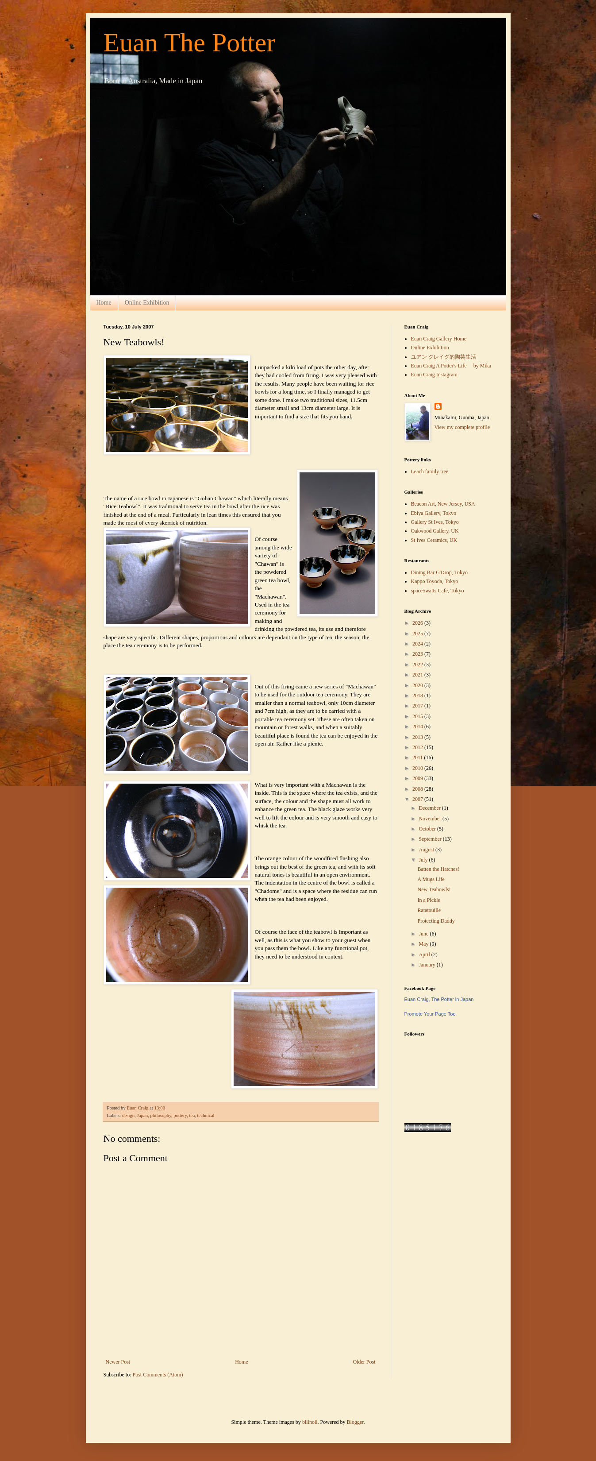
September (430, 839)
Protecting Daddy (435, 921)
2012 (418, 747)
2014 (418, 726)
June (424, 934)
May (424, 944)
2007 (418, 799)
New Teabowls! (433, 889)
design (128, 1115)
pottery (180, 1115)
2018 (418, 695)
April (425, 954)
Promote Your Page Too (430, 1014)
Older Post (364, 1362)
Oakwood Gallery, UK (435, 531)
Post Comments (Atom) (158, 1375)
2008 (418, 789)
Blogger (355, 1422)
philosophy (160, 1115)
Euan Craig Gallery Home (439, 339)
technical (206, 1115)
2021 (418, 675)
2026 (418, 623)
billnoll (310, 1422)
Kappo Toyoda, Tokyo (434, 581)
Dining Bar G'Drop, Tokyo (439, 572)
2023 (418, 654)
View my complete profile (462, 427)
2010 (418, 768)
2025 (418, 633)
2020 (418, 685)
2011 (418, 757)
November (430, 819)
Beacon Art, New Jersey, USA (443, 504)
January (427, 965)
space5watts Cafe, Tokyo (437, 590)
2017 (418, 706)
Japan (142, 1115)
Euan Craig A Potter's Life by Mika (451, 366)
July (424, 860)
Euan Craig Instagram (434, 374)
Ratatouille (429, 910)
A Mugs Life (430, 879)
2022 (418, 664)
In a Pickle (428, 900)
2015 (418, 716)
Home (104, 302)
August (427, 849)
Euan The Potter (190, 42)
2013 (418, 737)
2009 (418, 778)
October (428, 829)
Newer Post (118, 1362)
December (430, 808)
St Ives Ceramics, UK (434, 540)
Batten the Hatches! (438, 869)
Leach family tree (430, 471)
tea (192, 1115)
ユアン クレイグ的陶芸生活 (443, 357)
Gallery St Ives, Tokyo (435, 522)
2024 (418, 644)
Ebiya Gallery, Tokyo (433, 513)
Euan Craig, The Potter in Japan (439, 999)
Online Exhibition (147, 302)
